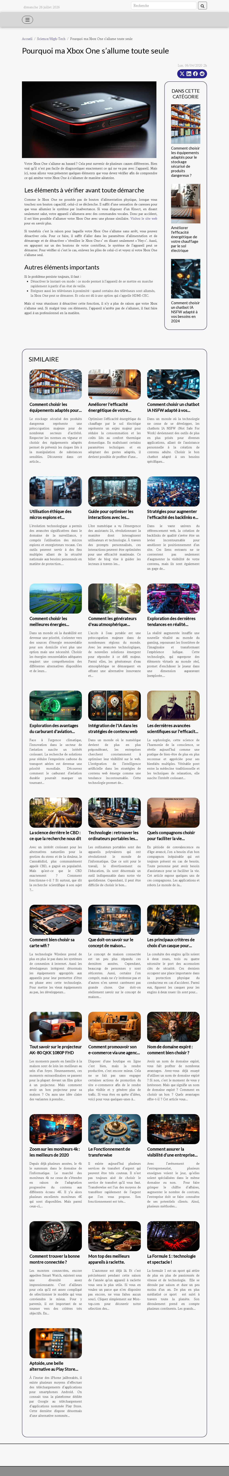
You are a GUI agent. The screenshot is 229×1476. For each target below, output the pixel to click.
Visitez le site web (144, 218)
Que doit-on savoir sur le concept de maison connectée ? (110, 945)
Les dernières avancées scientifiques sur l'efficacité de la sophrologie (172, 731)
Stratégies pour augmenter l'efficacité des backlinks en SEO (172, 517)
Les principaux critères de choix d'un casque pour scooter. (171, 945)
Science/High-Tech (51, 38)
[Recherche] (163, 5)
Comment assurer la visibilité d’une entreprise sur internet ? (171, 1155)
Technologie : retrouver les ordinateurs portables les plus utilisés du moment (113, 838)
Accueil (27, 38)
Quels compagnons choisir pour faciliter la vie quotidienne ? (171, 838)
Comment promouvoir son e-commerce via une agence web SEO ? (113, 1052)
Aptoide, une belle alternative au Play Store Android (52, 1369)
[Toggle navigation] (27, 20)
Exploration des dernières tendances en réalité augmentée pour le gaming (171, 624)
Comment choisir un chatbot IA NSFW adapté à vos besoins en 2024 (185, 311)
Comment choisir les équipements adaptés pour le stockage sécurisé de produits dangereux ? (185, 162)
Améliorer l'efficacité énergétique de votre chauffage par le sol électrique (184, 239)
